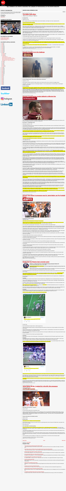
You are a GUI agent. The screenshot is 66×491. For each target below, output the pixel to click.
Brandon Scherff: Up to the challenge (34, 52)
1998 (2, 79)
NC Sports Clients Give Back (4, 38)
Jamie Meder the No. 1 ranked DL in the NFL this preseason (40, 386)
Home (44, 440)
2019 (2, 49)
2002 (2, 76)
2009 (2, 71)
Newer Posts (24, 440)
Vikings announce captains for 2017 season (31, 462)
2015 (2, 52)
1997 (2, 80)
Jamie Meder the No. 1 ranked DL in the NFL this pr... (8, 60)
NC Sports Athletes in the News (32, 192)
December (3, 53)
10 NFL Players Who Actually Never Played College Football (33, 445)
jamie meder (26, 258)
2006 (2, 74)
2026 (2, 43)
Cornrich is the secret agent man (29, 459)
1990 (2, 83)
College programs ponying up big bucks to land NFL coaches (34, 468)
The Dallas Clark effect (29, 14)
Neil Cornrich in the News (4, 39)
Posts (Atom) (29, 442)
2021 (2, 47)
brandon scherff (26, 192)
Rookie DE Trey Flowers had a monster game (36, 262)
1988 (2, 84)
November (3, 54)
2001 (2, 77)
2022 (2, 46)
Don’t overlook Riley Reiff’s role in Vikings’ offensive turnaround (34, 454)
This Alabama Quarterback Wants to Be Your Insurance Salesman (34, 471)
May (3, 63)
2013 (2, 68)
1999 (2, 78)
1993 (2, 82)
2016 (2, 51)
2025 (2, 44)
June (3, 62)
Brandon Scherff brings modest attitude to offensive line (39, 96)
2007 (2, 73)
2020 (2, 48)
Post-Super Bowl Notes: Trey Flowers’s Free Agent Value (33, 456)
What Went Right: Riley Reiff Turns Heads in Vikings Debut (33, 451)
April (3, 64)
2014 (2, 67)
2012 (2, 69)
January (3, 66)
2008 (2, 72)
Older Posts (63, 440)
